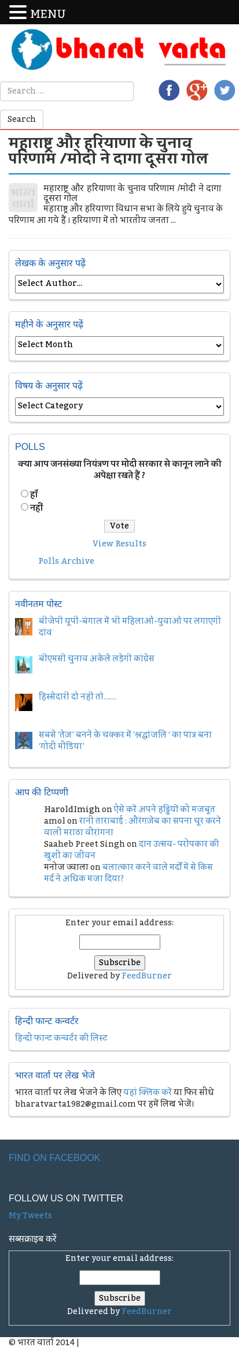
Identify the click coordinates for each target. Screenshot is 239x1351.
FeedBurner (147, 976)
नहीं (36, 508)
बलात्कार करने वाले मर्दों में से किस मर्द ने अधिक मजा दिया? (128, 873)
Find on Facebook (54, 1158)
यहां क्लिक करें (147, 1093)
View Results (119, 544)
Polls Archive (66, 561)
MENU (48, 15)
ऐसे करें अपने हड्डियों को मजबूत (164, 810)
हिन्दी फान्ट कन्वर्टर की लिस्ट (61, 1038)
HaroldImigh (72, 810)
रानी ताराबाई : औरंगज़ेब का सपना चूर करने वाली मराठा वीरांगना (132, 827)
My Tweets (30, 1216)
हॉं (34, 495)
